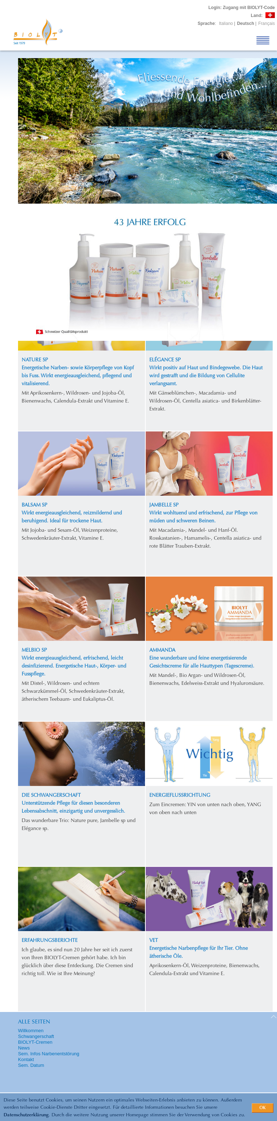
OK (262, 1108)
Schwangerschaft (36, 1036)
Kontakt (26, 1059)
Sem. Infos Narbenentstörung (48, 1053)
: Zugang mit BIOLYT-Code (241, 7)
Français (266, 23)
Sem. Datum (31, 1065)
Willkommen (31, 1030)
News (24, 1048)
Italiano (226, 23)
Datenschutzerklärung (26, 1115)
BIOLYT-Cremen (35, 1042)
